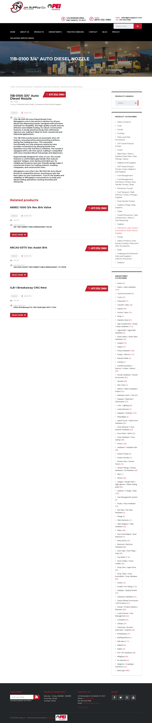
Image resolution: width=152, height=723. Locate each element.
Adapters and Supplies (126, 163)
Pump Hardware (123, 350)
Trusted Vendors (75, 32)
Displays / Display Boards (127, 590)
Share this (26, 113)
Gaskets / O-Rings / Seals (127, 491)
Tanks (119, 211)
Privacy (116, 32)
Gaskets (120, 224)
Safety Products (124, 122)
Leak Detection (123, 409)
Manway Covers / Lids (125, 395)
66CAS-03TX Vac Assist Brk (28, 246)
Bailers (120, 649)
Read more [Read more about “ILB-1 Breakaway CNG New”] (17, 314)
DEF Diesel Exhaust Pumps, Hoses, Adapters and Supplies (125, 169)
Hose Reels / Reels (124, 433)
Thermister (121, 301)
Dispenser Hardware (125, 597)
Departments (55, 32)
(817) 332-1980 (102, 19)
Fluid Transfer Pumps (126, 201)
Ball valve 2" (122, 641)
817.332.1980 (56, 94)
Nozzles (120, 381)
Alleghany (121, 656)
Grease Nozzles (123, 457)
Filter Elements (123, 520)
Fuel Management (125, 175)
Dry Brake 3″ (122, 557)
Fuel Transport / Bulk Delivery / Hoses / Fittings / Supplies (126, 194)
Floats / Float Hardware (126, 503)
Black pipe (121, 670)
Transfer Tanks (123, 305)
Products (39, 32)
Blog (104, 32)
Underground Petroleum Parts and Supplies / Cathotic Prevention (126, 256)
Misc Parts (121, 385)
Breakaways (122, 634)
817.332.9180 (125, 20)
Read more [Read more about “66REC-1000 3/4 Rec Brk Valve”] (17, 234)
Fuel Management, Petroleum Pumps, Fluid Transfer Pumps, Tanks (125, 182)
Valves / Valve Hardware (126, 287)
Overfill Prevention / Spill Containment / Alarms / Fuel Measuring (126, 217)
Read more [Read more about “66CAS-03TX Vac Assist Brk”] (17, 274)
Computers (121, 620)
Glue (119, 474)
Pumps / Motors (123, 354)
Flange (119, 516)
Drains (119, 583)
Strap (119, 316)
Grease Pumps (123, 454)
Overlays (120, 133)
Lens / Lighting (123, 405)
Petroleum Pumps (125, 188)
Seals (119, 250)
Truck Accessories (124, 293)
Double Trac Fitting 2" (125, 586)
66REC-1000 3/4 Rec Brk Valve (30, 206)
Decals (120, 130)
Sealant (120, 343)
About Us (24, 32)
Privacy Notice (83, 707)
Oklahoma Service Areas (22, 38)
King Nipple (121, 417)
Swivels (120, 309)
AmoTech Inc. (50, 718)
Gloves (120, 478)
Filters (119, 530)
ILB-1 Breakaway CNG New (28, 286)
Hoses (120, 150)
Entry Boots (121, 540)
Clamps (120, 623)
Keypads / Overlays (124, 413)
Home (12, 32)
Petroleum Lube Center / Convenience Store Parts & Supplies (37, 87)
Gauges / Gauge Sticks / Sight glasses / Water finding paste (126, 484)
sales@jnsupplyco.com (131, 18)
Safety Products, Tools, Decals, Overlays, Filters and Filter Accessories (126, 243)
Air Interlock (121, 660)
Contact (93, 32)
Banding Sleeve (123, 637)
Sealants (120, 263)
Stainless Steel (122, 320)
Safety (119, 347)
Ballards (120, 645)
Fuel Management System (127, 497)
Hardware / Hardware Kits (127, 447)
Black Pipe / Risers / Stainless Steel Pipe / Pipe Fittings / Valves (126, 156)
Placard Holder (123, 358)
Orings (120, 237)
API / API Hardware (124, 653)
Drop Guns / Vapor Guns (126, 567)
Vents (119, 283)
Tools (119, 126)
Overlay (120, 362)
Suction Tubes (122, 312)
